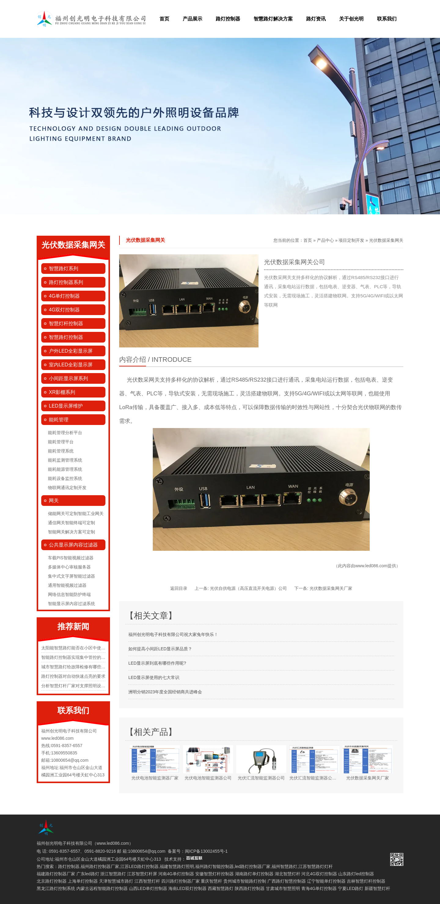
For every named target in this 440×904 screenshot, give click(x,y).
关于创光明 (351, 18)
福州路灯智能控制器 (214, 866)
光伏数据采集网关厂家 (331, 588)
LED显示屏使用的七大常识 (153, 677)
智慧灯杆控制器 (66, 323)
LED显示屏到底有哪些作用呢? (157, 663)
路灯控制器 (228, 18)
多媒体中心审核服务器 (69, 567)
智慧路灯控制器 (66, 337)
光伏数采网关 (143, 380)
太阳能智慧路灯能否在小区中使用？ (75, 647)
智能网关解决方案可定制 (71, 531)
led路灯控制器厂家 (253, 866)
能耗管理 (58, 419)
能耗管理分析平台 (65, 432)
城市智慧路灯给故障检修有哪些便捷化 (77, 666)
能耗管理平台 (61, 441)
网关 (54, 500)
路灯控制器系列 (66, 282)
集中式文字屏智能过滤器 (71, 576)
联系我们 (387, 18)
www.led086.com (371, 565)
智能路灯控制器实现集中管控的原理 (75, 657)
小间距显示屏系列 (68, 378)
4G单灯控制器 (64, 296)
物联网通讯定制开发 (67, 487)
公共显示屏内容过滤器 (73, 544)
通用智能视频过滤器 (67, 585)
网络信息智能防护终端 (69, 594)
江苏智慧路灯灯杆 (316, 866)
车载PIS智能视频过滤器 (71, 557)
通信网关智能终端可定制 (71, 522)
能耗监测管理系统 (65, 460)
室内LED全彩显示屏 (71, 364)
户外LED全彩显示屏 (71, 351)
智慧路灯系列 (63, 268)
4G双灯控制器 (64, 309)
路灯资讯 (316, 18)
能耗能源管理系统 (65, 469)
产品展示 (192, 18)
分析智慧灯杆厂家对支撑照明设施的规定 (79, 685)
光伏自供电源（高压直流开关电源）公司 (248, 588)
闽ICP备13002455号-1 (206, 851)
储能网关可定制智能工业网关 (76, 513)
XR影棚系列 (62, 392)
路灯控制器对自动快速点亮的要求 (73, 676)
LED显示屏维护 (66, 405)
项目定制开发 (351, 240)
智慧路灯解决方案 (273, 18)
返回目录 (178, 588)
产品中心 (325, 240)
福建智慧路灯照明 (177, 866)
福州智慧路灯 (284, 866)
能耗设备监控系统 (65, 478)
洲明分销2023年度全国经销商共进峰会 (165, 691)
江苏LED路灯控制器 (139, 866)
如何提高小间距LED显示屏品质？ (160, 648)
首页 (164, 18)
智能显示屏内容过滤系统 (71, 603)
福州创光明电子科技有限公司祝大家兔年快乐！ (173, 634)
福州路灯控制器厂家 (100, 866)
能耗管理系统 (61, 450)
